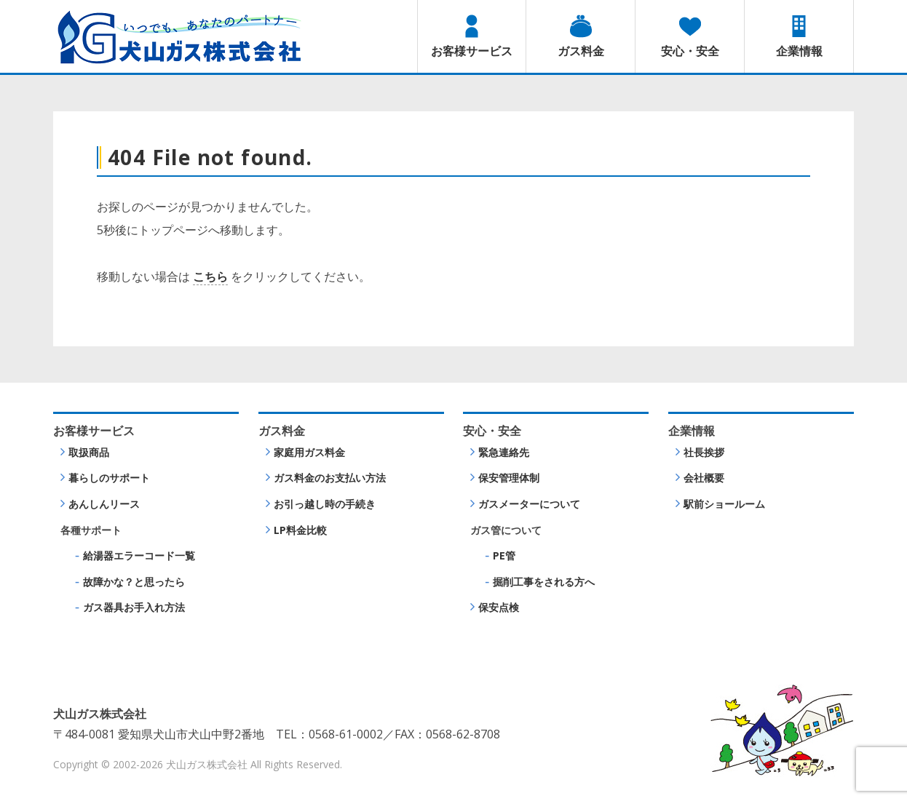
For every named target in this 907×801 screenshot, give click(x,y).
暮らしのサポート (109, 478)
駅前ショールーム (724, 504)
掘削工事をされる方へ (544, 582)
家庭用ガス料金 (309, 452)
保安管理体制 (508, 478)
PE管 (504, 555)
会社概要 (704, 478)
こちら (210, 276)
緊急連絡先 (503, 452)
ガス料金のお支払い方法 (330, 478)
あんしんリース (104, 504)
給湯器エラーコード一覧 (139, 555)
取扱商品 (88, 452)
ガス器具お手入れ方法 (134, 607)
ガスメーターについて (529, 504)
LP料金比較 (300, 530)
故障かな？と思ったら (134, 582)
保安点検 (498, 607)
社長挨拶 (704, 452)
